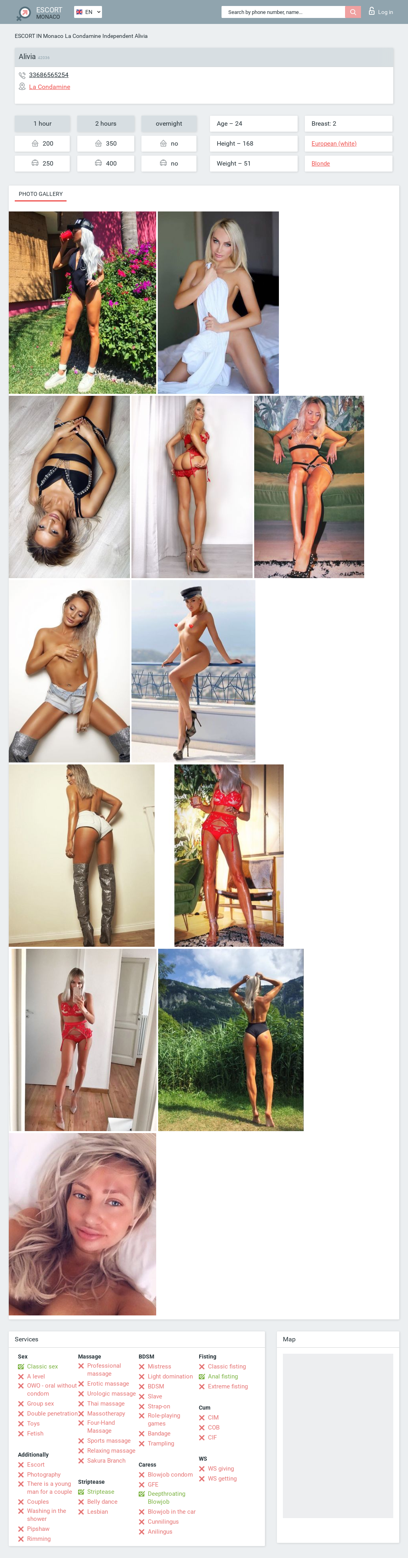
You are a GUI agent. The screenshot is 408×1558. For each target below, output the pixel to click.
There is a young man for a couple (49, 1487)
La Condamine (83, 36)
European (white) (334, 143)
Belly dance (102, 1501)
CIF (212, 1437)
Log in (381, 10)
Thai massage (106, 1403)
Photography (44, 1474)
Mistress (159, 1366)
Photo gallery (41, 194)
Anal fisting (223, 1376)
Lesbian (97, 1511)
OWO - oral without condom (52, 1389)
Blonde (321, 163)
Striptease (100, 1491)
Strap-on (159, 1406)
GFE (153, 1484)
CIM (213, 1417)
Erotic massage (108, 1383)
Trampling (161, 1443)
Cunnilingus (163, 1521)
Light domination (170, 1376)
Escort (36, 1464)
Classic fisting (227, 1366)
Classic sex (42, 1366)
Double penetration (52, 1413)
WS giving (221, 1468)
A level (36, 1376)
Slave (155, 1396)
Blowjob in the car (172, 1511)
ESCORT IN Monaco (39, 36)
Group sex (40, 1403)
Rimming (39, 1538)
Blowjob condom (170, 1474)
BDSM (156, 1386)
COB (214, 1427)
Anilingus (160, 1531)
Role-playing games (164, 1419)
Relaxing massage (111, 1450)
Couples (38, 1501)
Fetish (35, 1433)
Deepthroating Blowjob (166, 1497)
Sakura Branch (106, 1460)
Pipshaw (38, 1528)
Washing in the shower (46, 1514)
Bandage (159, 1433)
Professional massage (104, 1369)
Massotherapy (106, 1413)
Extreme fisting (228, 1386)
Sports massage (109, 1440)
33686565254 (49, 75)
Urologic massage (111, 1393)
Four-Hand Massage (101, 1426)
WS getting (222, 1478)
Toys (33, 1423)
